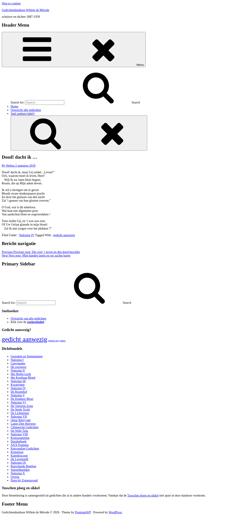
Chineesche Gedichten (25, 427)
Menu (74, 49)
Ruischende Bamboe (23, 466)
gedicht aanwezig (64, 235)
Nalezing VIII (19, 434)
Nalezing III (18, 381)
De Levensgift (19, 459)
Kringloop (17, 452)
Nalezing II (18, 370)
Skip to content (11, 3)
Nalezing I (17, 360)
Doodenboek (19, 441)
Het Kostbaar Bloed (23, 377)
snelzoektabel (35, 322)
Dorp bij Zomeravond (24, 480)
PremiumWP (83, 512)
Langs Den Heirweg (23, 423)
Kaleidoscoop (19, 455)
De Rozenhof (19, 391)
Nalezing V (18, 395)
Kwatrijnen (18, 384)
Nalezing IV (26, 235)
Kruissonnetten (20, 438)
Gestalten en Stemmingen (27, 356)
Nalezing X (18, 473)
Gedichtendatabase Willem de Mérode (25, 10)
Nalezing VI (18, 402)
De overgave (18, 367)
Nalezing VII (19, 416)
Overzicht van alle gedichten (28, 318)
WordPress (115, 512)
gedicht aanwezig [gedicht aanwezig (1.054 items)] (24, 339)
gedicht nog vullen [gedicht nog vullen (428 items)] (56, 340)
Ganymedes (18, 363)
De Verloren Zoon (22, 406)
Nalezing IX (18, 462)
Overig (15, 477)
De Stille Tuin (19, 430)
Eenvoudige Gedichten (25, 448)
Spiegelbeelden (20, 469)
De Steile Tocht (20, 409)
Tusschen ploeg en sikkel (143, 495)
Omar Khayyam (21, 420)
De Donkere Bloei (22, 399)
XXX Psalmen (20, 445)
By (8, 165)
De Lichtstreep (20, 413)
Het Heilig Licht (21, 374)
